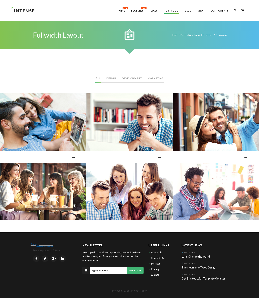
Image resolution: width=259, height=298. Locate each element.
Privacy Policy (139, 290)
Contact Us (157, 257)
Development (132, 78)
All (98, 78)
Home (174, 34)
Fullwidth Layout (203, 34)
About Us (156, 252)
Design (111, 78)
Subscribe (135, 270)
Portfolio (185, 34)
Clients (155, 274)
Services (155, 263)
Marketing (155, 78)
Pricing (155, 269)
